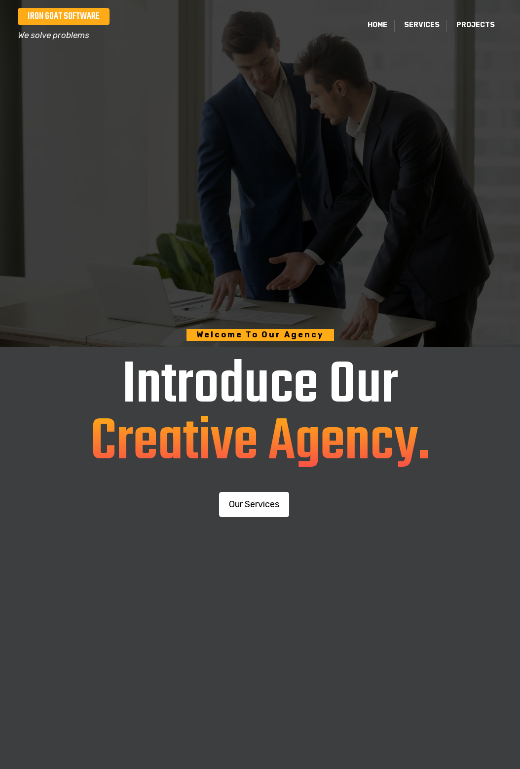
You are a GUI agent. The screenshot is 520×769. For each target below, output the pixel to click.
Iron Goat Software (64, 16)
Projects (475, 25)
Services (422, 25)
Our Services (254, 504)
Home (377, 25)
